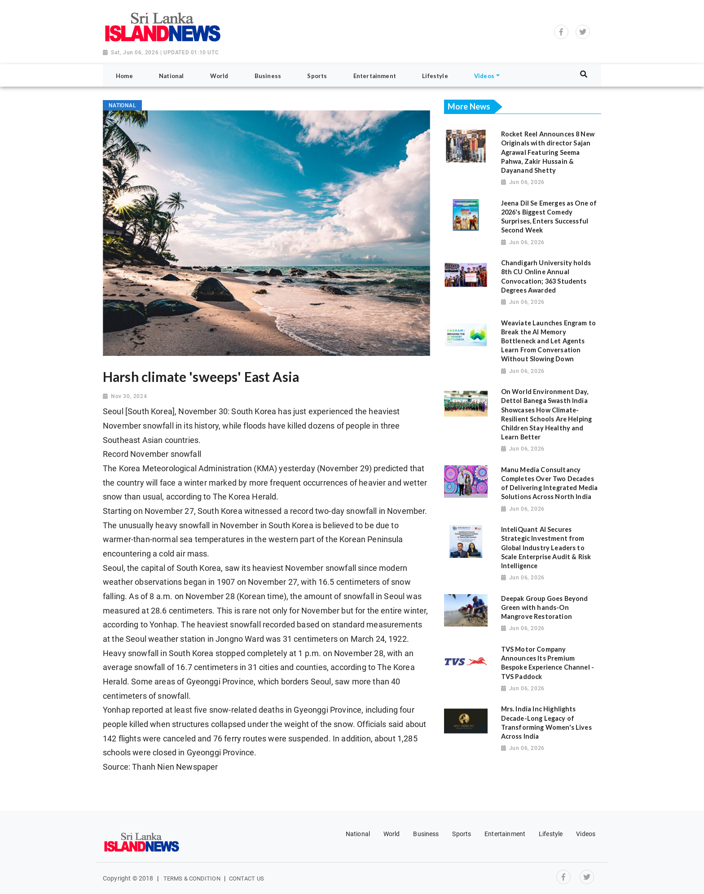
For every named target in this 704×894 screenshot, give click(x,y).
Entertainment (504, 833)
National (358, 833)
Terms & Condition (191, 878)
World (391, 833)
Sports (461, 833)
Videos (585, 833)
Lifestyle (551, 833)
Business (426, 833)
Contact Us (246, 878)
